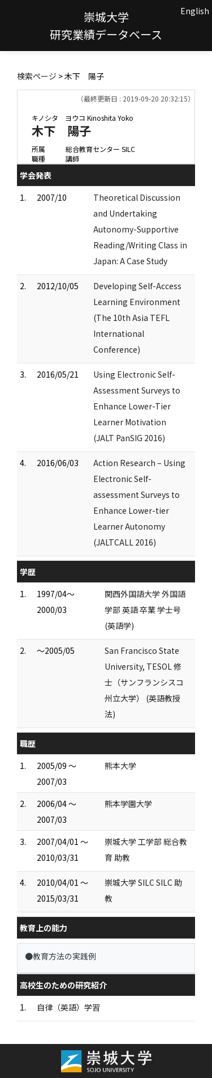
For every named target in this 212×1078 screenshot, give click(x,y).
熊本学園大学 (128, 803)
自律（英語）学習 (68, 1007)
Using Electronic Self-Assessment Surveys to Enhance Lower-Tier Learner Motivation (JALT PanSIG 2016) (136, 406)
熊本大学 (120, 765)
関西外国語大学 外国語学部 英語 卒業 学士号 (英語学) (145, 609)
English (194, 10)
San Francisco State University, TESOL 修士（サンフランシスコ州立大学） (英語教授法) (144, 682)
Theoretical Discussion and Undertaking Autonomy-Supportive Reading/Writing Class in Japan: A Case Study (144, 229)
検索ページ (37, 76)
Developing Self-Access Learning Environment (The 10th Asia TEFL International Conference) (137, 317)
